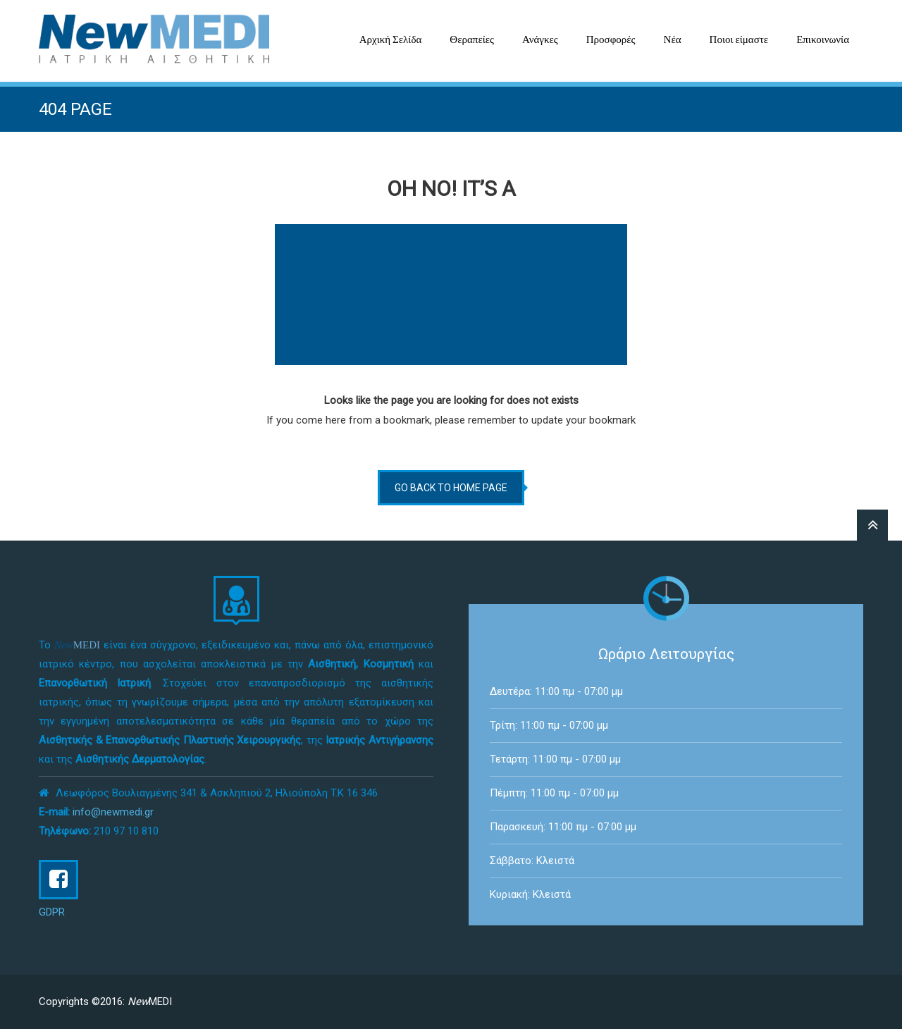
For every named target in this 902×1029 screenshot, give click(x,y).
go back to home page (451, 487)
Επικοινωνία (822, 39)
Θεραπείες (472, 39)
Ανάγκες (540, 39)
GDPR (52, 912)
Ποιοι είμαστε (739, 39)
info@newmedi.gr (113, 812)
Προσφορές (611, 39)
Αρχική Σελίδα (390, 39)
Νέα (672, 39)
